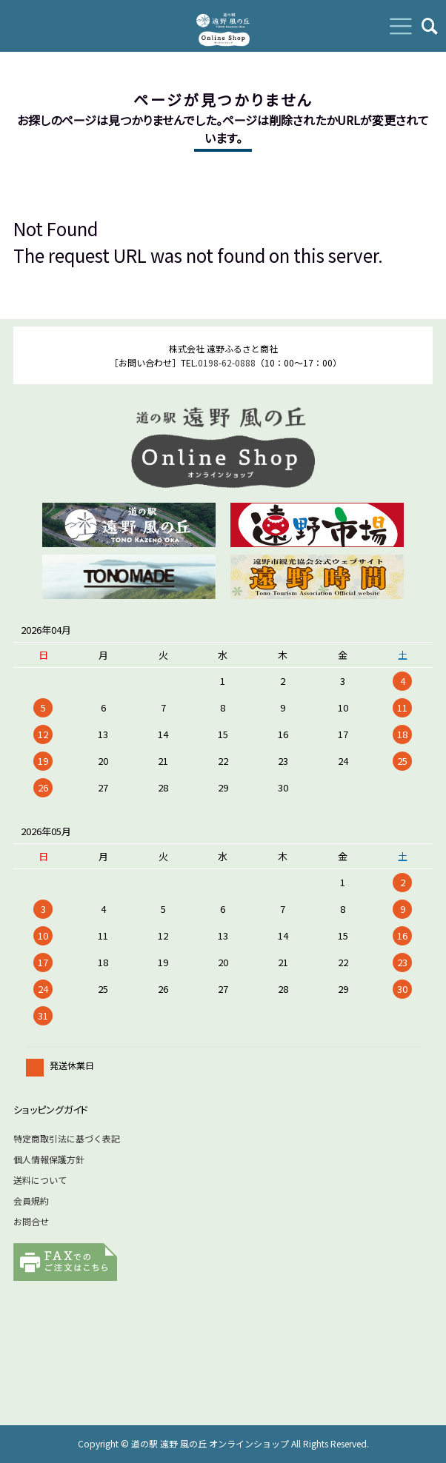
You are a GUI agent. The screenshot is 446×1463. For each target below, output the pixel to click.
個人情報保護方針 (48, 1159)
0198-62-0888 (227, 362)
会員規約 (31, 1200)
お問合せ (31, 1221)
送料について (40, 1180)
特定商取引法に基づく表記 (66, 1138)
